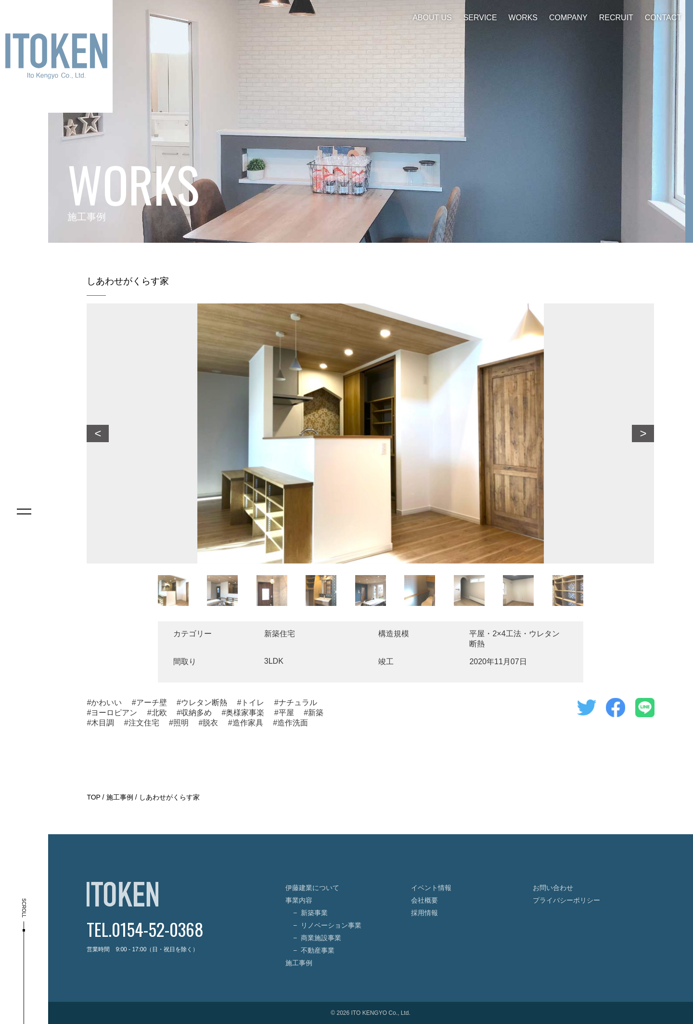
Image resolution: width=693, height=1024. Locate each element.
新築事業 (314, 913)
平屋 (286, 713)
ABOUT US (432, 17)
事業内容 (298, 900)
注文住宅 (143, 723)
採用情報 (424, 913)
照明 (181, 723)
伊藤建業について (312, 888)
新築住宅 (279, 634)
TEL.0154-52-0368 (145, 929)
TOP (93, 797)
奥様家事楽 (245, 713)
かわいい (106, 702)
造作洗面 (292, 723)
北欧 (159, 713)
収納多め (196, 713)
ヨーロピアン (114, 713)
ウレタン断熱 (204, 702)
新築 (315, 713)
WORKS (523, 17)
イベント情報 (431, 888)
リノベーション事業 (331, 925)
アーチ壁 (151, 702)
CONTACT (663, 17)
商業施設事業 (321, 938)
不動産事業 (317, 950)
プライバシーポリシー (566, 900)
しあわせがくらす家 (169, 797)
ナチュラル (298, 702)
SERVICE (480, 17)
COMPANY (568, 17)
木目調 (102, 723)
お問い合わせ (553, 888)
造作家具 (247, 723)
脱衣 (210, 723)
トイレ (252, 702)
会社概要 (424, 900)
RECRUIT (616, 17)
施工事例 (119, 797)
